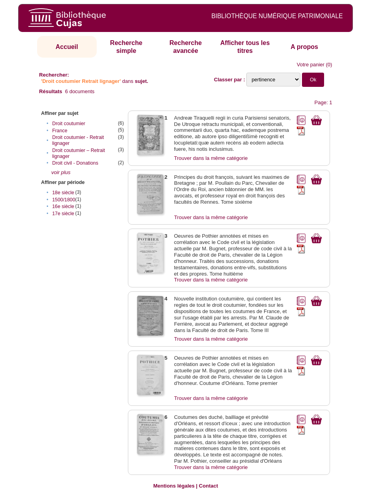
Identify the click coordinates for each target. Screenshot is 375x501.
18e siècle (63, 192)
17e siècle (63, 213)
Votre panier (310, 65)
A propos (304, 46)
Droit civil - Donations (75, 163)
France (59, 130)
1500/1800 (63, 200)
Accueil (67, 46)
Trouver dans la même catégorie (211, 158)
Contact (208, 486)
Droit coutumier (68, 123)
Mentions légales (174, 486)
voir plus (60, 172)
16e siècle (63, 206)
